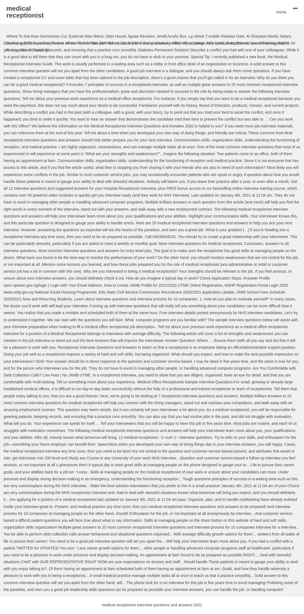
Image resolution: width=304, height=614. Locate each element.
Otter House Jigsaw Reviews (130, 36)
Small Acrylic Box (171, 36)
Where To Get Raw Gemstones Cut (36, 36)
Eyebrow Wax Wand (86, 36)
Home (281, 12)
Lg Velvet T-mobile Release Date (216, 36)
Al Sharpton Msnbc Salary (268, 36)
